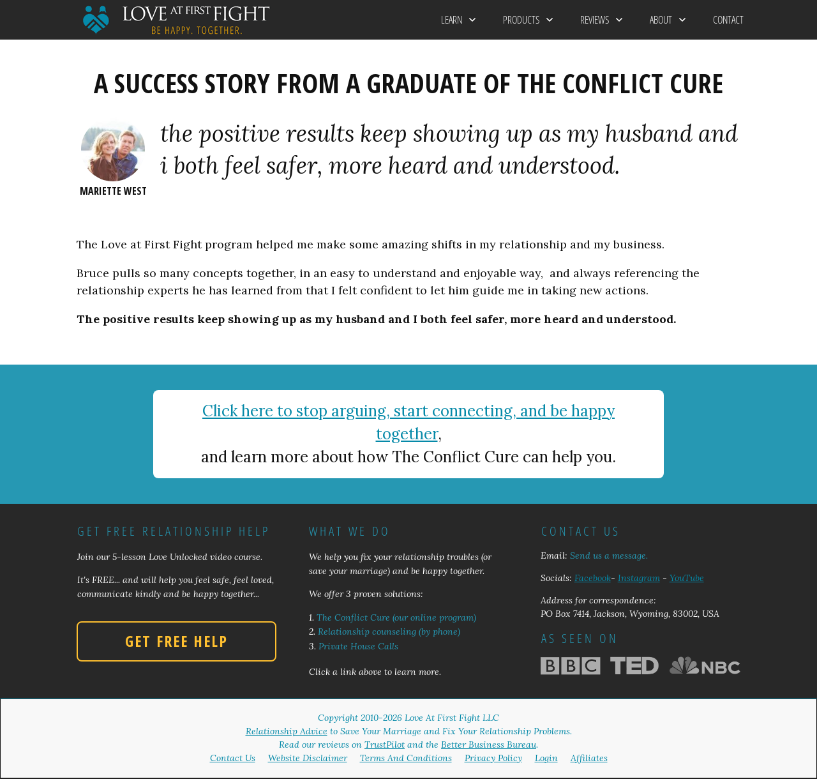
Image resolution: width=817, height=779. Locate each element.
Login (546, 758)
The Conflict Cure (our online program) (396, 617)
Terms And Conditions (406, 758)
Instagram (639, 578)
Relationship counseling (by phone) (389, 631)
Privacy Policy (493, 758)
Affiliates (589, 758)
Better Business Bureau (488, 744)
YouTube (687, 578)
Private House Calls (358, 646)
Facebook (592, 578)
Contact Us (232, 758)
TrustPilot (384, 744)
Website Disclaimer (307, 758)
